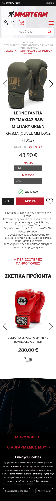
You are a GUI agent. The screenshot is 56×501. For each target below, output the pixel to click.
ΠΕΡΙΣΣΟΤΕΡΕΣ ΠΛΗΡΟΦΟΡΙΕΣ (29, 261)
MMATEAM (28, 42)
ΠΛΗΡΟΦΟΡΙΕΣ (26, 437)
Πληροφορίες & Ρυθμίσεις (16, 491)
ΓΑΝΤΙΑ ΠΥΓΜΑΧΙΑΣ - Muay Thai (37, 45)
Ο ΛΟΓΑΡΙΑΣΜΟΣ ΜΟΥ (26, 447)
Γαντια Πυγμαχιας (29, 48)
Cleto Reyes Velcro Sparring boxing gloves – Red (28, 339)
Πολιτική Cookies (41, 481)
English (50, 2)
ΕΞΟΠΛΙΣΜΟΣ (12, 45)
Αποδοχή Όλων (44, 491)
